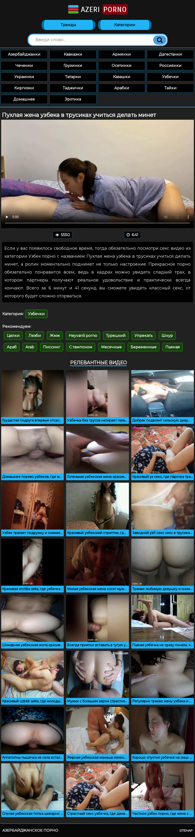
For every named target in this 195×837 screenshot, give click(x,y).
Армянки (121, 54)
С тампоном (80, 347)
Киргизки (24, 88)
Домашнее (24, 99)
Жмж (55, 335)
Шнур (167, 335)
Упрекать (144, 335)
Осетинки (121, 65)
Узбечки (170, 77)
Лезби (34, 335)
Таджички (73, 88)
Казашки (121, 77)
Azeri (97, 9)
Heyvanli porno (83, 335)
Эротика (73, 99)
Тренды (68, 25)
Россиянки (170, 65)
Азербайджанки (24, 54)
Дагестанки (170, 54)
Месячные (111, 347)
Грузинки (73, 65)
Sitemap (186, 830)
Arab (29, 347)
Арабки (121, 88)
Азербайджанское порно (30, 830)
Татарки (73, 77)
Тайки (170, 88)
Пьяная (172, 347)
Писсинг (51, 347)
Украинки (24, 77)
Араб (12, 347)
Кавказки (73, 54)
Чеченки (24, 65)
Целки (13, 335)
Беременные (143, 347)
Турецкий (116, 335)
